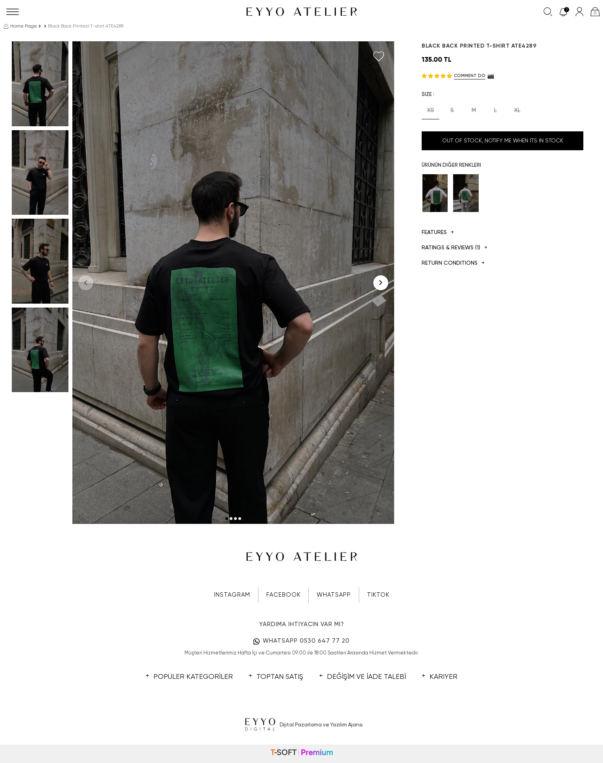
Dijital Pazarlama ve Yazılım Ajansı (301, 725)
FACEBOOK (283, 595)
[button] (226, 518)
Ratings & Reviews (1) (454, 248)
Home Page (20, 26)
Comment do (469, 76)
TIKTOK (378, 595)
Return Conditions (453, 263)
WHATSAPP (334, 595)
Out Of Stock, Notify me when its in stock (502, 141)
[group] (233, 282)
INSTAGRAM (232, 595)
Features (438, 232)
